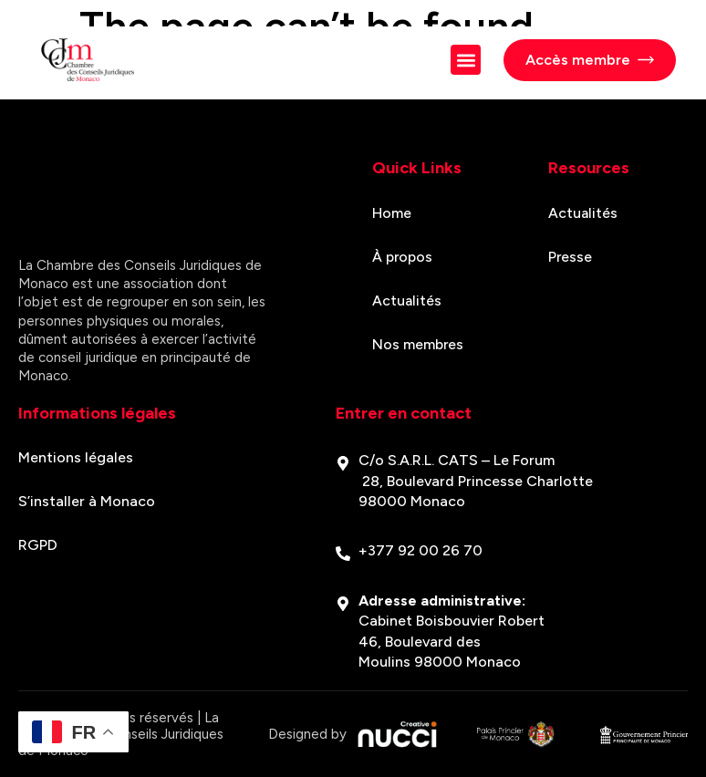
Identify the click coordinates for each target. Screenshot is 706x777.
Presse (570, 256)
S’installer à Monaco (86, 501)
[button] (466, 60)
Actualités (407, 300)
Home (391, 213)
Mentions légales (75, 457)
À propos (402, 256)
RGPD (37, 545)
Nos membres (418, 344)
